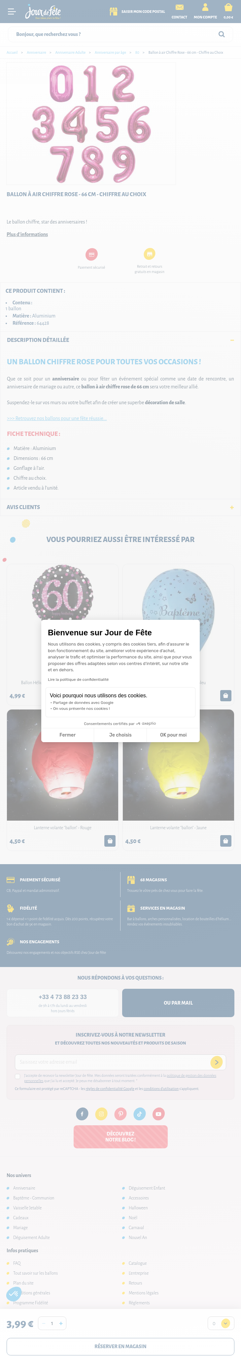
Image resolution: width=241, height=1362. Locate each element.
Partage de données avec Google (83, 702)
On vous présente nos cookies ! (81, 708)
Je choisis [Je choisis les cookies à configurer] (120, 735)
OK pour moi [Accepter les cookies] (173, 735)
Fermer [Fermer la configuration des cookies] (67, 735)
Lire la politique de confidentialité (78, 679)
